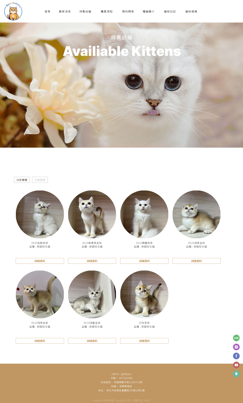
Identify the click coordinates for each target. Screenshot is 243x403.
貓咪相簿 (191, 11)
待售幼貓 (85, 11)
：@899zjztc (125, 374)
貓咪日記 (170, 11)
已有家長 (40, 180)
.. (132, 400)
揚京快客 (109, 400)
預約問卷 (128, 11)
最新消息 (65, 11)
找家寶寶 (22, 180)
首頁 (48, 11)
